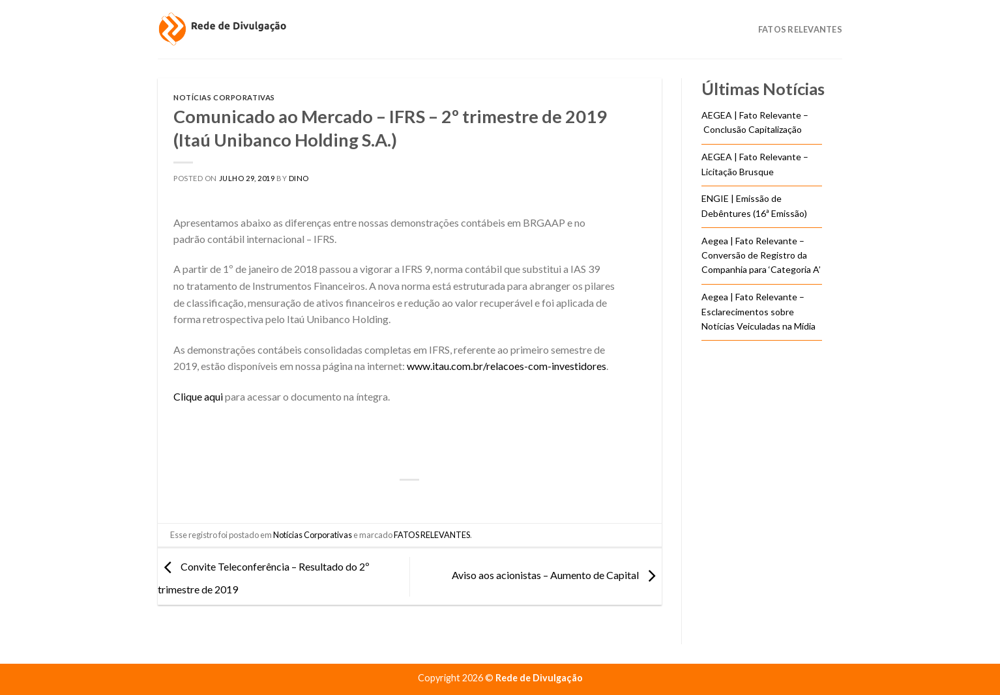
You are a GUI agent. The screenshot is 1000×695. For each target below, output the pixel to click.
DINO (299, 178)
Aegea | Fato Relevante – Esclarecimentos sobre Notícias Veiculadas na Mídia (758, 311)
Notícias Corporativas (224, 97)
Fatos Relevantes (800, 29)
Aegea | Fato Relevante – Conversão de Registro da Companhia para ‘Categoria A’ (761, 255)
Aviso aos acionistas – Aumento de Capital (557, 575)
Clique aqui (198, 396)
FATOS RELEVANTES (432, 535)
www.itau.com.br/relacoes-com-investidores (506, 366)
